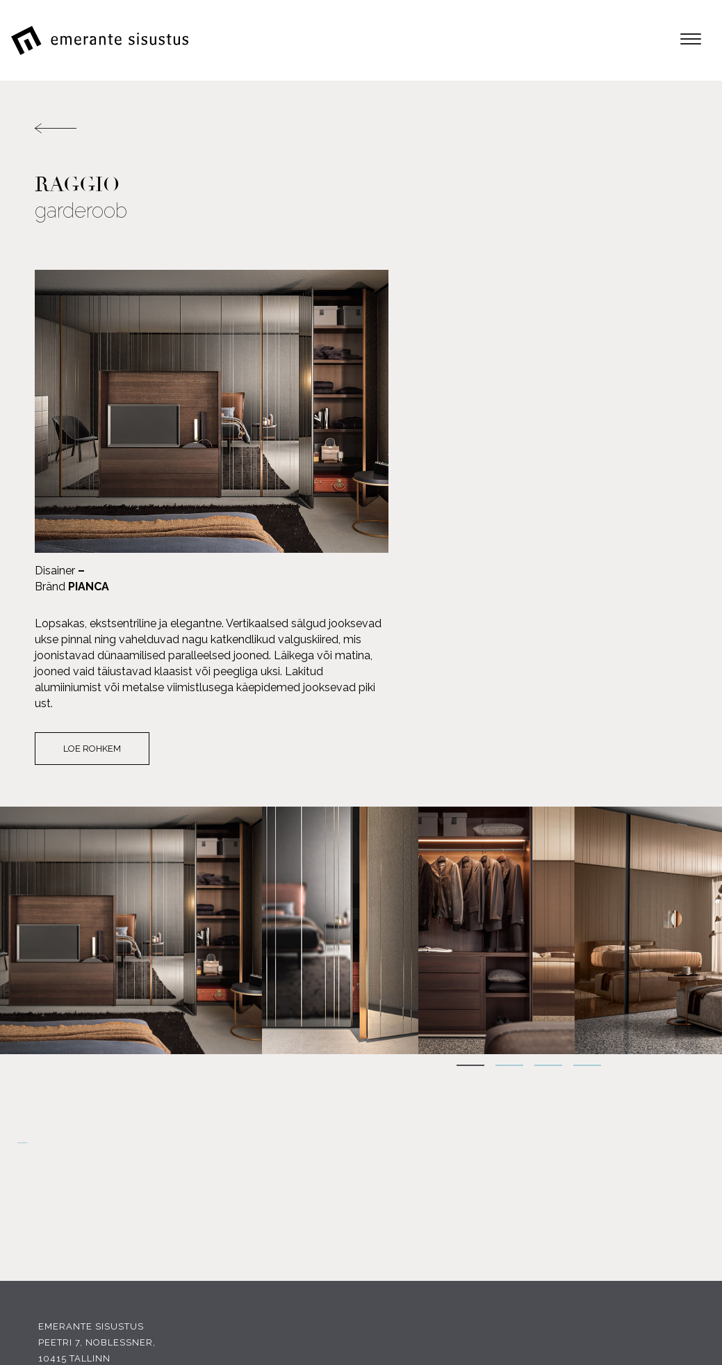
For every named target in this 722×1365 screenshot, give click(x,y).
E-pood (667, 1090)
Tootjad (664, 1138)
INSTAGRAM (186, 1188)
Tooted (667, 1106)
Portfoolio (655, 1170)
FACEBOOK (84, 1188)
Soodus (665, 1154)
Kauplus (664, 1186)
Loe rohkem (429, 468)
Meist (672, 1122)
